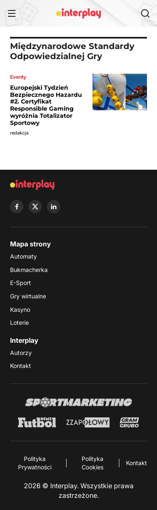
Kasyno (20, 309)
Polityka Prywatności (34, 463)
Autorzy (21, 352)
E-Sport (20, 282)
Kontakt (20, 365)
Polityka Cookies (92, 463)
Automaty (23, 256)
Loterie (19, 322)
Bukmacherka (29, 269)
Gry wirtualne (28, 296)
